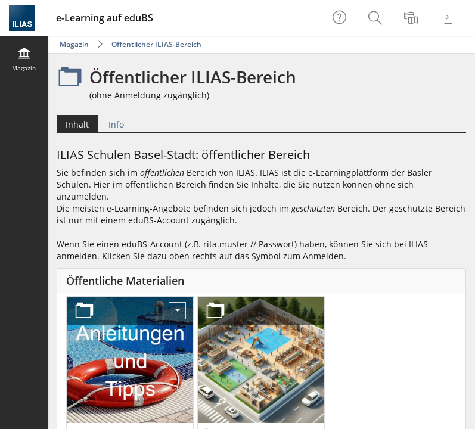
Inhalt (77, 124)
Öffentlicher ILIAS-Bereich (156, 44)
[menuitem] (377, 18)
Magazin (74, 44)
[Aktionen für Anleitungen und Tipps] (177, 310)
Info (116, 124)
